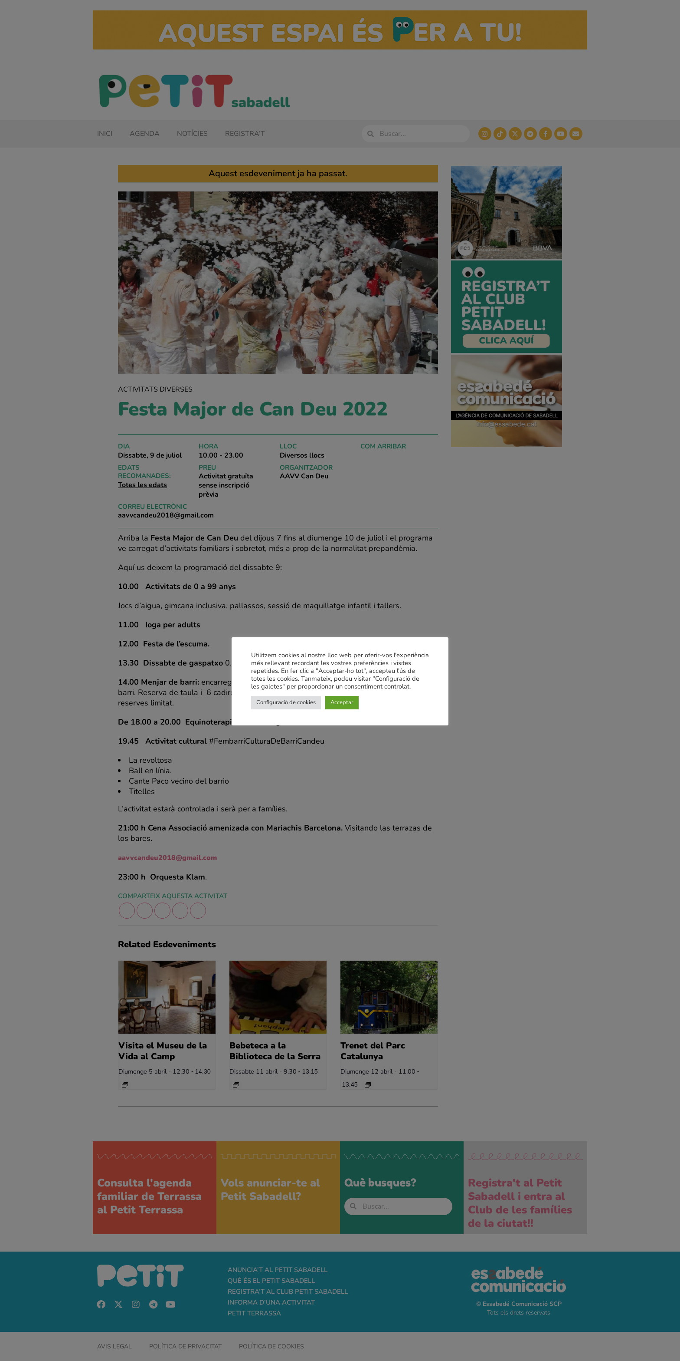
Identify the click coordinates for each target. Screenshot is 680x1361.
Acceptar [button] (341, 702)
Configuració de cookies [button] (286, 702)
